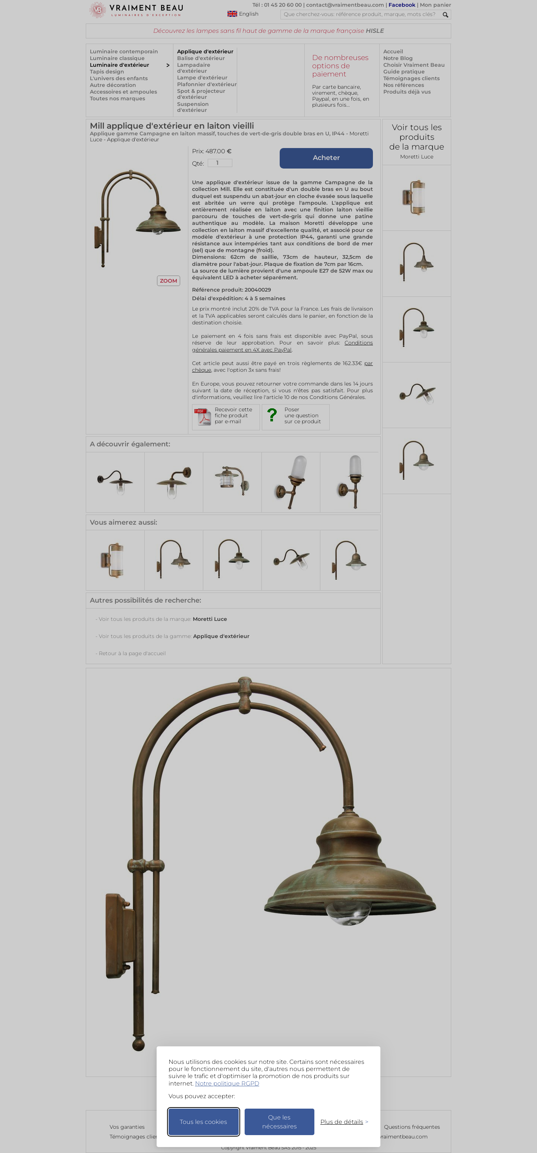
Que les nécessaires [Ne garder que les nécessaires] (279, 1122)
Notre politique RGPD (227, 1083)
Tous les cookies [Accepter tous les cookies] (203, 1121)
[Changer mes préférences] (340, 1122)
